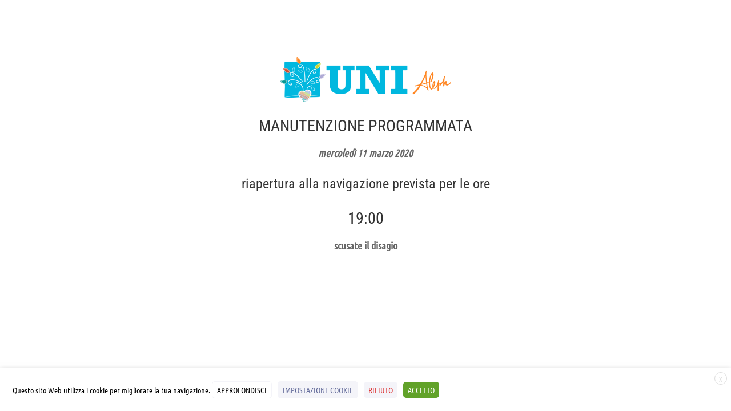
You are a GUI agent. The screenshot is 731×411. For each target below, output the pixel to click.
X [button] (720, 379)
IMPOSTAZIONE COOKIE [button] (318, 390)
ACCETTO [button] (421, 390)
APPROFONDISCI (242, 390)
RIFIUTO (380, 390)
